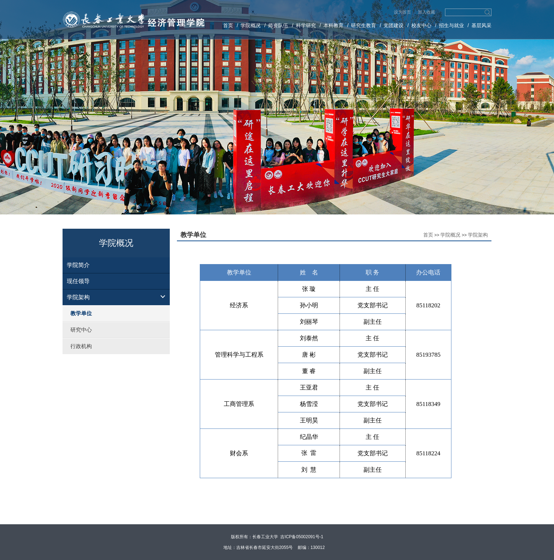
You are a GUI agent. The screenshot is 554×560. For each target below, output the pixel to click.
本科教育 (333, 25)
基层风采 (481, 25)
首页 (228, 25)
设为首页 (403, 12)
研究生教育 (363, 25)
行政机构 (81, 346)
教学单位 (81, 313)
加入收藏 (426, 12)
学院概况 (251, 25)
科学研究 (306, 25)
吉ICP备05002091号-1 (301, 536)
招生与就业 (451, 25)
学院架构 (78, 297)
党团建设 (394, 25)
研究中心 (81, 330)
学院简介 (78, 265)
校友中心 (421, 25)
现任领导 (78, 281)
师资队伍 (278, 25)
